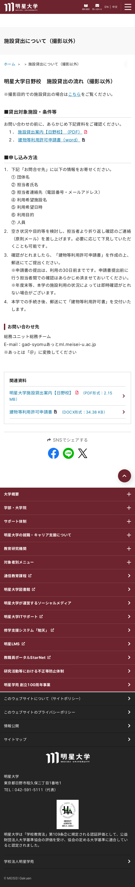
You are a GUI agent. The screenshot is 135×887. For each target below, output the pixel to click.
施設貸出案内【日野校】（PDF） (52, 132)
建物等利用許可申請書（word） (51, 140)
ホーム (9, 64)
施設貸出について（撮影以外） (54, 64)
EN (107, 6)
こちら (74, 94)
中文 (115, 6)
